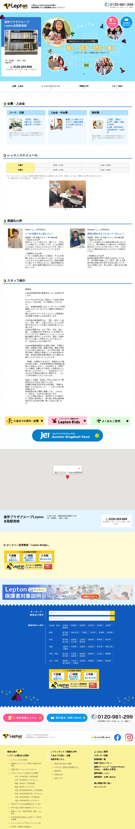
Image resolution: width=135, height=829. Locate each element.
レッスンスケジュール (51, 86)
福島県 (65, 628)
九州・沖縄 (53, 661)
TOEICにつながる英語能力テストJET (26, 804)
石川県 (73, 642)
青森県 (73, 625)
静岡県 (99, 639)
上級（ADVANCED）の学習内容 (27, 797)
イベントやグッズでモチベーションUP (26, 823)
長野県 (73, 639)
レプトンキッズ (64, 752)
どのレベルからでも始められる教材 (24, 773)
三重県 (65, 649)
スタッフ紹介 (117, 86)
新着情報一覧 (100, 759)
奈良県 (99, 647)
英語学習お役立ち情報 (62, 764)
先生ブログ (58, 778)
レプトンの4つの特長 (19, 760)
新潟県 (65, 639)
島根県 (91, 654)
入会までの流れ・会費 (60, 755)
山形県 (108, 625)
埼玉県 (93, 632)
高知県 (82, 656)
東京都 (65, 632)
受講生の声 (84, 86)
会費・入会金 (17, 86)
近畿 (51, 647)
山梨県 (82, 639)
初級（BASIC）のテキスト (25, 787)
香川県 (65, 656)
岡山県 (65, 654)
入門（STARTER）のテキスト (26, 780)
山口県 (99, 654)
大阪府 (65, 647)
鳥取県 (82, 654)
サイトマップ (100, 787)
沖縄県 (75, 663)
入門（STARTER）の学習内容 (26, 777)
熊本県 (108, 661)
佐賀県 (82, 661)
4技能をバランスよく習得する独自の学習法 (26, 765)
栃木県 (65, 635)
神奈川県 (74, 632)
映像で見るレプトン (103, 763)
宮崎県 (99, 661)
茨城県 (101, 632)
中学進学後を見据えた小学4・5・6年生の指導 (26, 818)
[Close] (79, 468)
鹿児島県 (66, 663)
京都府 (82, 647)
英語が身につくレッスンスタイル (24, 769)
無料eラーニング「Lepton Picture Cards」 (109, 768)
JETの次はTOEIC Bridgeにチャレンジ (26, 807)
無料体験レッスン (102, 773)
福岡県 (65, 661)
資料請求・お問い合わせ (105, 777)
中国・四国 (53, 654)
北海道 (65, 625)
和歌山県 (109, 647)
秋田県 (82, 625)
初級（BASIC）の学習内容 (25, 783)
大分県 (73, 661)
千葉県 (84, 632)
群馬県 (110, 632)
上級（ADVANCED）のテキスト (27, 800)
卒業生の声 (58, 775)
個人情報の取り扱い (103, 783)
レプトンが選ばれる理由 (18, 755)
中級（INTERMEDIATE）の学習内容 (29, 790)
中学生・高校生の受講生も (21, 827)
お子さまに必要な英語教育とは (66, 767)
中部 (51, 639)
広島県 (73, 654)
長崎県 (91, 661)
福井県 (82, 642)
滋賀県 (91, 647)
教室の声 (57, 771)
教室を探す (12, 752)
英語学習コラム (57, 759)
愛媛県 (108, 654)
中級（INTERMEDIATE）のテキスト (29, 794)
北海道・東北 (54, 625)
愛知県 (91, 639)
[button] (67, 477)
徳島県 (73, 656)
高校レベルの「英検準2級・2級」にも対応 (26, 812)
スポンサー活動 (101, 755)
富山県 (65, 642)
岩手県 (91, 625)
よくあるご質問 (101, 752)
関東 (51, 632)
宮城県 (99, 625)
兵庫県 (73, 647)
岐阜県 (108, 639)
